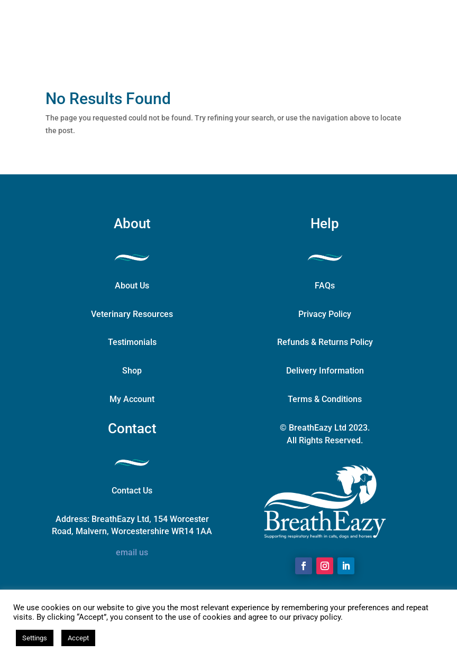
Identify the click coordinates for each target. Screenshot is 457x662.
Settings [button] (34, 638)
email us (132, 552)
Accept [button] (78, 638)
